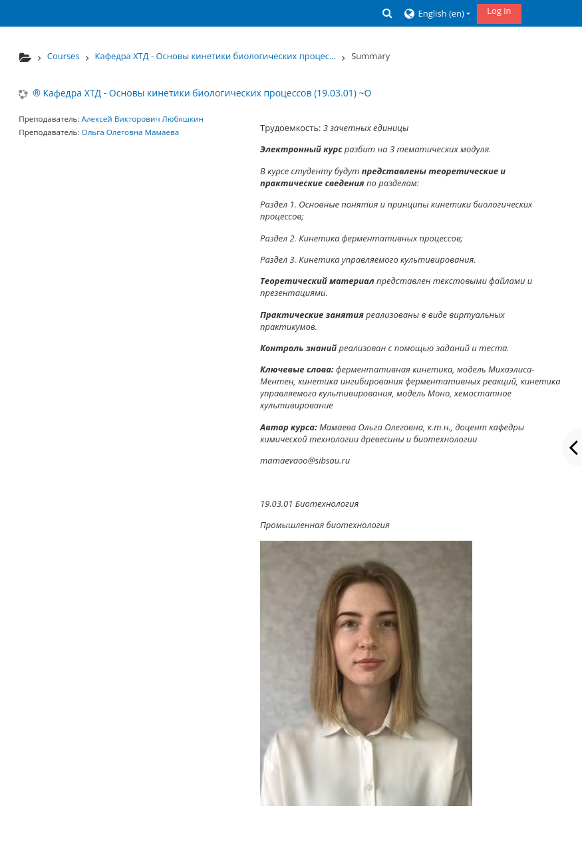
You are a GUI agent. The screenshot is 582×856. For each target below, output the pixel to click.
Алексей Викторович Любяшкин (143, 119)
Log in (499, 11)
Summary (370, 56)
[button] (387, 13)
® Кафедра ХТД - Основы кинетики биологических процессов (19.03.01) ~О (202, 93)
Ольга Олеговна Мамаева (131, 132)
